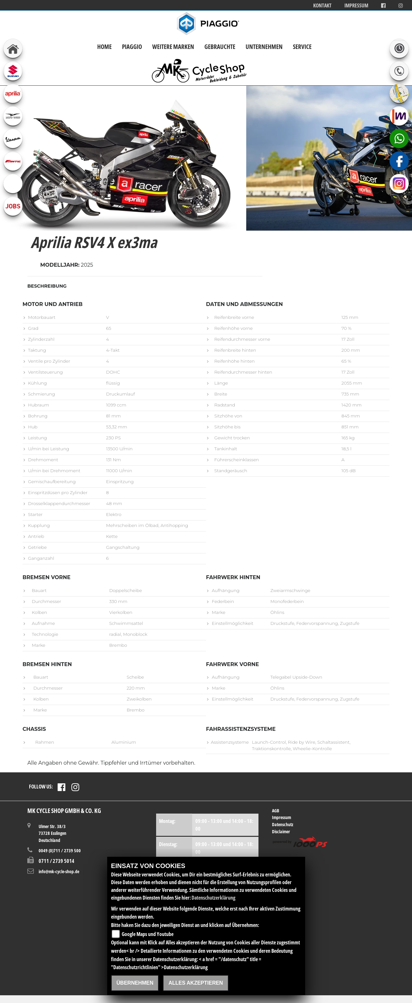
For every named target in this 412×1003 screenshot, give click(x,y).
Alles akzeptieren (195, 983)
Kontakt (322, 6)
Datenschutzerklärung (213, 897)
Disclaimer (281, 831)
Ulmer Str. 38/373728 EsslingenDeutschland (52, 833)
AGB (275, 810)
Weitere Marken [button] (173, 46)
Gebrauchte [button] (219, 46)
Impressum (356, 6)
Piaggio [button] (132, 46)
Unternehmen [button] (264, 46)
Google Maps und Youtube (147, 934)
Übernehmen (135, 983)
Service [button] (302, 46)
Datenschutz (282, 824)
